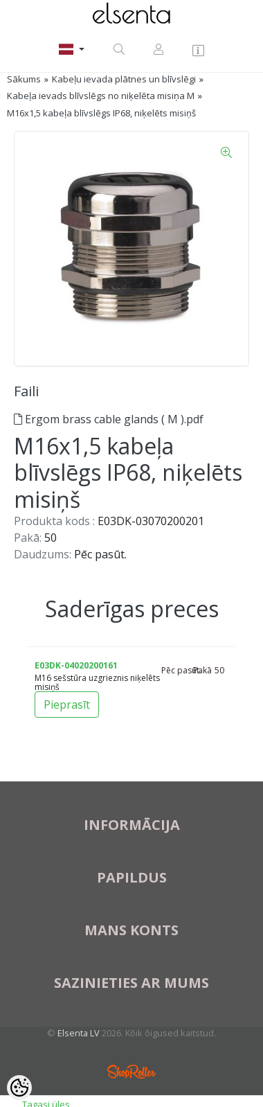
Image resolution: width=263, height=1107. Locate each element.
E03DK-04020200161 (76, 665)
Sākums (24, 79)
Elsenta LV (78, 1033)
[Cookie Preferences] (19, 1087)
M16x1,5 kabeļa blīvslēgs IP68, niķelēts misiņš (101, 113)
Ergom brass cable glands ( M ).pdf (108, 419)
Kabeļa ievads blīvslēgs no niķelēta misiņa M (100, 95)
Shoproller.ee (131, 1072)
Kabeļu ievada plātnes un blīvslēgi (124, 79)
